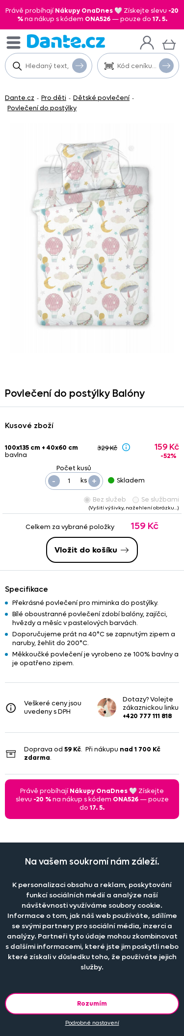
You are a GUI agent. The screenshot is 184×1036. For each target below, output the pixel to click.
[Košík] (169, 43)
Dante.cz (19, 98)
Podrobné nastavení (92, 1023)
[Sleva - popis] (126, 447)
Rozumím (92, 1003)
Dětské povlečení (101, 98)
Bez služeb (105, 499)
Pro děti (53, 98)
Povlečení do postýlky (42, 108)
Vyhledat (79, 65)
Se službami (155, 499)
